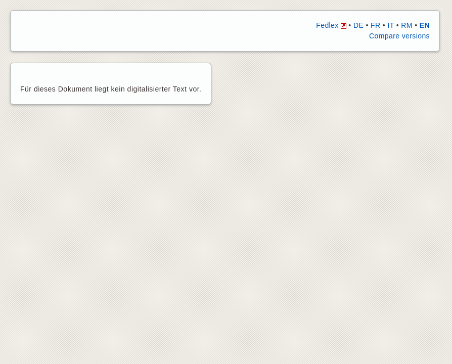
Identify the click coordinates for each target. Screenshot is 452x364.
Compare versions (399, 36)
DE (358, 25)
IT (390, 25)
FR (375, 25)
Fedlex (331, 25)
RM (407, 25)
